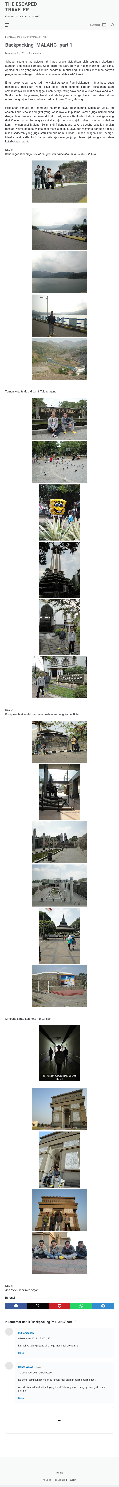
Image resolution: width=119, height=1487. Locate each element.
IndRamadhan (26, 1333)
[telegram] (103, 1306)
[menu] (9, 25)
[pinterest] (59, 1306)
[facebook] (16, 1306)
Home (59, 1474)
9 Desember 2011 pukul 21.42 (34, 1338)
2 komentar (35, 53)
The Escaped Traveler (21, 7)
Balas (21, 1353)
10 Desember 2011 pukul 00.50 (35, 1373)
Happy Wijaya (25, 1367)
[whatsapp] (81, 1306)
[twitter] (38, 1306)
